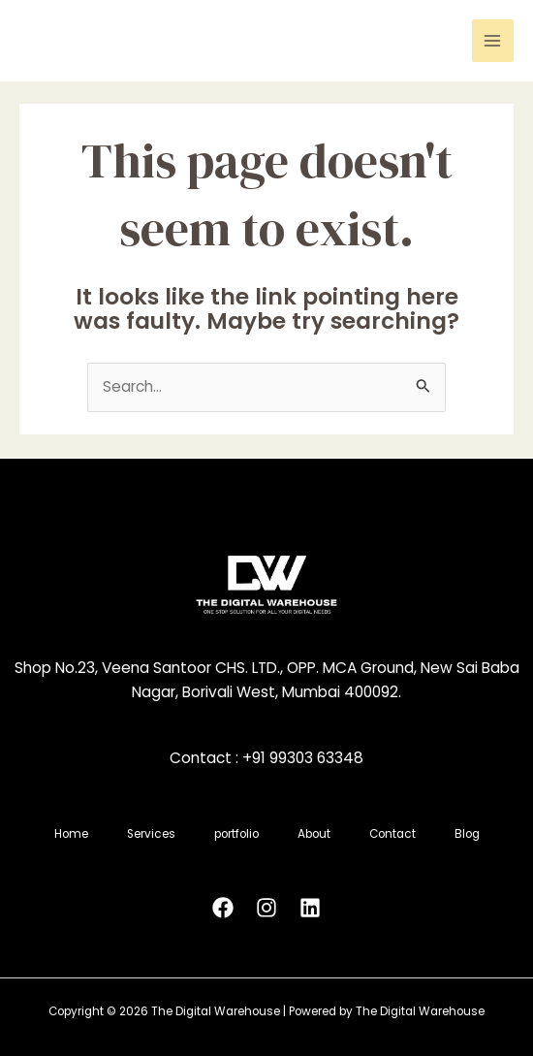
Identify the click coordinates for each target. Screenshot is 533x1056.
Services (151, 834)
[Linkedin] (310, 907)
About (314, 834)
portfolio (236, 834)
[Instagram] (266, 907)
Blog (467, 834)
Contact (392, 834)
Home (71, 834)
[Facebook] (223, 907)
